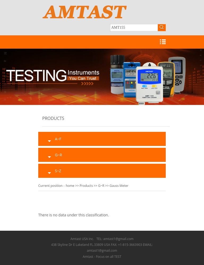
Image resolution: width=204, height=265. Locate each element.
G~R (101, 185)
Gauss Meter (119, 185)
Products (86, 185)
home (70, 185)
